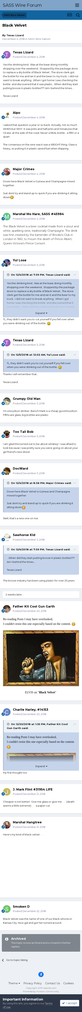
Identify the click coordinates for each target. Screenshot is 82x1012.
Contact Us (52, 983)
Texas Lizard (15, 35)
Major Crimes (55, 482)
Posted (29, 56)
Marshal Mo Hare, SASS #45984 (38, 214)
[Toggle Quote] (8, 274)
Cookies (68, 983)
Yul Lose (52, 354)
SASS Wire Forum (22, 5)
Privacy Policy (32, 983)
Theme (14, 983)
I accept (69, 1003)
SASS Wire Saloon (39, 38)
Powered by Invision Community (41, 991)
